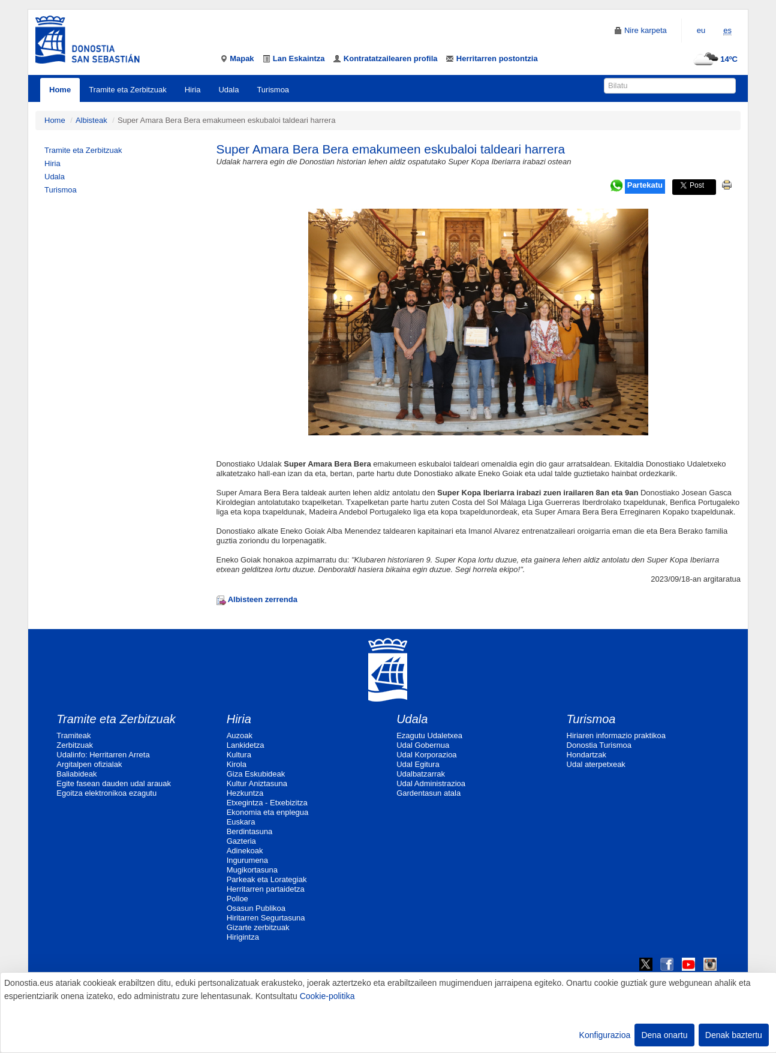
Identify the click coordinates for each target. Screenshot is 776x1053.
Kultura (239, 754)
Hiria (193, 89)
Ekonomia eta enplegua (268, 812)
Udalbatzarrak (420, 773)
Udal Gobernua (422, 745)
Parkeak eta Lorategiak (267, 879)
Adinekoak (245, 850)
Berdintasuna (250, 831)
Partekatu (645, 184)
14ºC (714, 59)
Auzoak (239, 735)
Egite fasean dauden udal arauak (113, 783)
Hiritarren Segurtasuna (266, 917)
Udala (228, 89)
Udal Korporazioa (426, 754)
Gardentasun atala (428, 793)
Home (60, 89)
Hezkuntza (245, 793)
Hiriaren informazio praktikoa (616, 735)
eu (701, 30)
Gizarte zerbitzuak (258, 927)
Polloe (237, 898)
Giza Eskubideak (256, 773)
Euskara (241, 821)
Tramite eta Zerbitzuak (128, 89)
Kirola (236, 764)
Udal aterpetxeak (596, 764)
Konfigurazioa (605, 1035)
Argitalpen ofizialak (89, 764)
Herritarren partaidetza (266, 888)
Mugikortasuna (252, 869)
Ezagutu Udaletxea (429, 735)
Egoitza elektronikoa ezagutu (106, 793)
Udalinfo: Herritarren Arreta (102, 754)
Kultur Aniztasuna (257, 783)
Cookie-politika (327, 996)
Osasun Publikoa (256, 908)
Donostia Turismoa (599, 745)
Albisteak (91, 120)
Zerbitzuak (74, 745)
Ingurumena (247, 860)
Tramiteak (73, 735)
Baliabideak (76, 773)
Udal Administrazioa (430, 783)
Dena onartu (664, 1035)
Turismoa (273, 89)
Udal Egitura (418, 764)
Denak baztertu (733, 1035)
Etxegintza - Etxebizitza (267, 802)
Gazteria (241, 841)
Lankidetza (245, 745)
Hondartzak (586, 754)
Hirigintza (243, 936)
